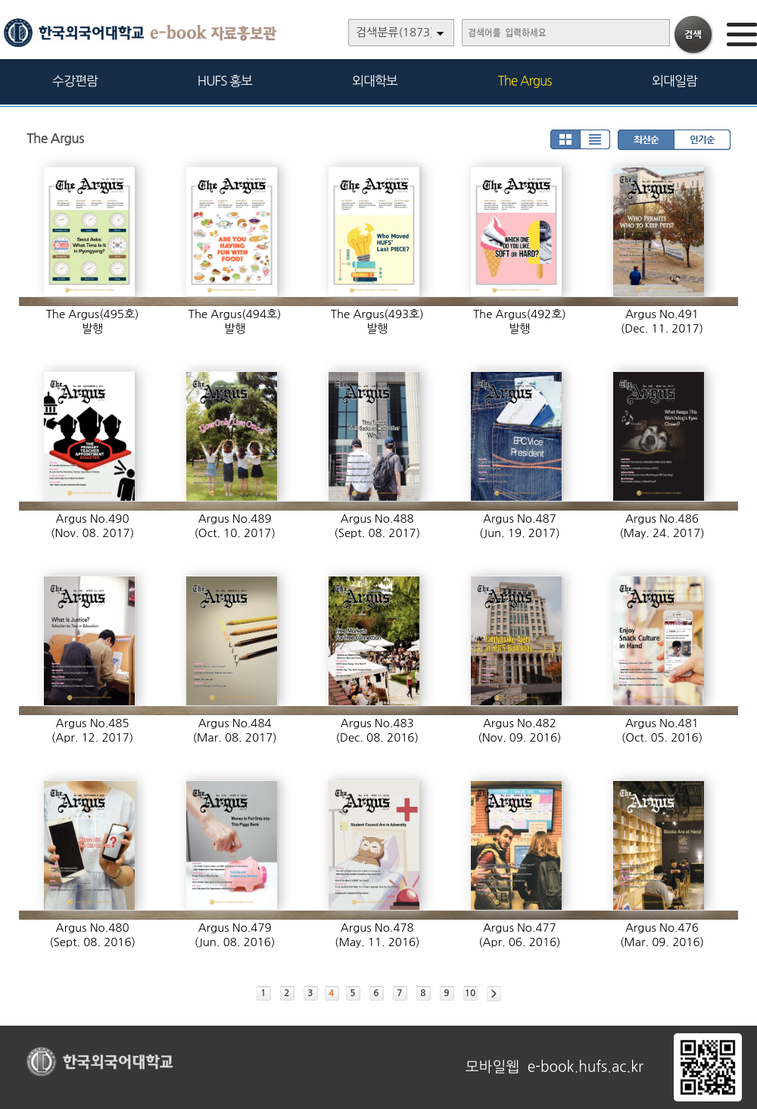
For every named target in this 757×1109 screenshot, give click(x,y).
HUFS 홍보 (225, 80)
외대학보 (374, 80)
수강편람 (75, 80)
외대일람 (674, 80)
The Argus (525, 80)
